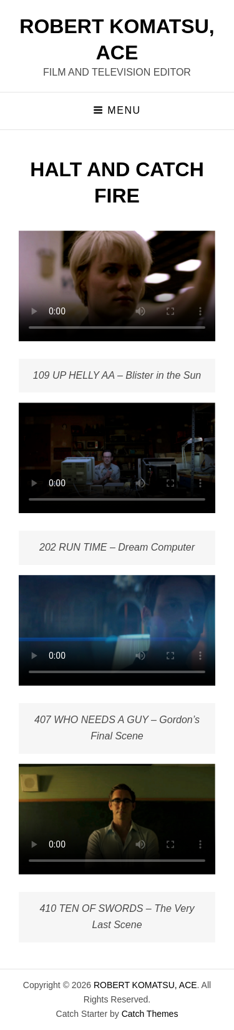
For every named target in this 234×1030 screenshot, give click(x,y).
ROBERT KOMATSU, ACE (145, 985)
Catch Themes (150, 1014)
